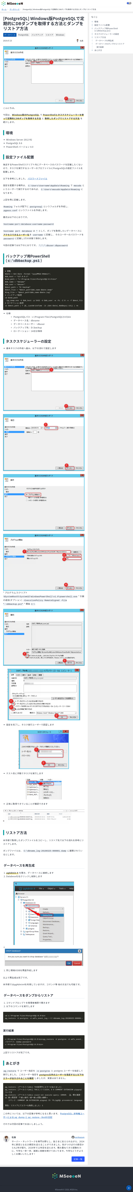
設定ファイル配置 (102, 25)
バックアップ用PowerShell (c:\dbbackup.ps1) (106, 29)
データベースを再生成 (104, 40)
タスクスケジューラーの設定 (106, 34)
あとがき (98, 50)
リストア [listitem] (49, 34)
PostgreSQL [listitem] (23, 34)
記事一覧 (78, 1157)
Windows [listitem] (60, 34)
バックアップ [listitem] (37, 34)
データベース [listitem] (9, 34)
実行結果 (100, 47)
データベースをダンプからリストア (109, 43)
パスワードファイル (37, 178)
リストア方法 (100, 37)
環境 (96, 21)
